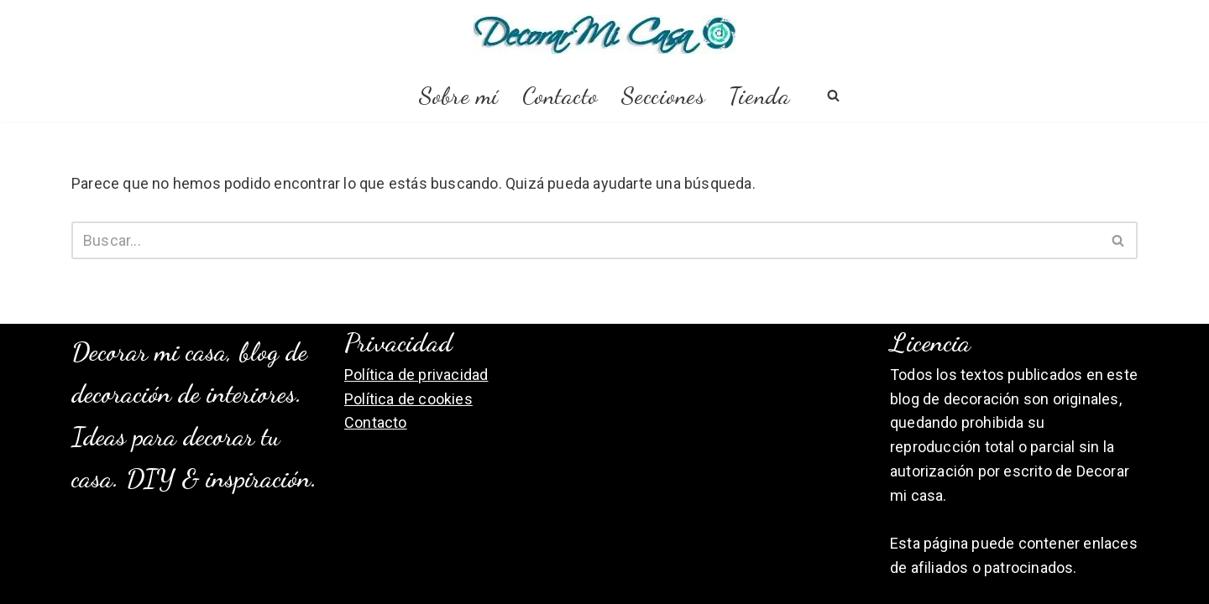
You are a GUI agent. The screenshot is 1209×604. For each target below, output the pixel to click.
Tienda (759, 95)
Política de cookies (408, 399)
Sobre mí (459, 95)
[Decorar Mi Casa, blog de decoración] (605, 34)
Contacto (560, 95)
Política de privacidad (416, 374)
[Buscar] (833, 95)
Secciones (663, 95)
